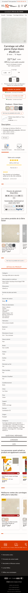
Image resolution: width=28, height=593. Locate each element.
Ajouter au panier (14, 89)
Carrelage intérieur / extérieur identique (12, 426)
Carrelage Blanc (7, 424)
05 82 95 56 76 (21, 1)
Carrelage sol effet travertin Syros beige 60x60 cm (9, 522)
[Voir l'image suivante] (18, 234)
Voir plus (5, 138)
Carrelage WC (12, 429)
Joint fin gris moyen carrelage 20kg (10, 476)
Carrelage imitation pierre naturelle (11, 423)
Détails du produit (14, 267)
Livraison (14, 440)
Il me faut (14, 70)
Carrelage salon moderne (9, 426)
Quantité (14, 77)
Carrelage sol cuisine (18, 424)
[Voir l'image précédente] (3, 234)
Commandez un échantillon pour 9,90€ (14, 96)
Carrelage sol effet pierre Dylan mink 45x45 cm (9, 248)
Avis (14, 444)
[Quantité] (14, 80)
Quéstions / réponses (14, 436)
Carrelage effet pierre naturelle (11, 130)
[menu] (3, 6)
